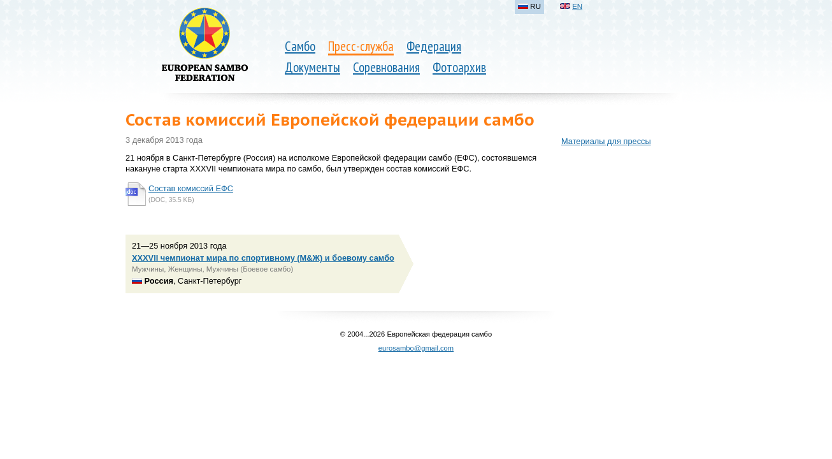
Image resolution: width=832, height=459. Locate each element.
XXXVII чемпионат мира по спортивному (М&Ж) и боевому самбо (263, 258)
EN (577, 6)
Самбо (300, 46)
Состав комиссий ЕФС (190, 188)
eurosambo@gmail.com (416, 348)
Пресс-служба (361, 46)
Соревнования (386, 67)
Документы (312, 67)
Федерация (433, 46)
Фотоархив (459, 67)
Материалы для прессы (606, 141)
